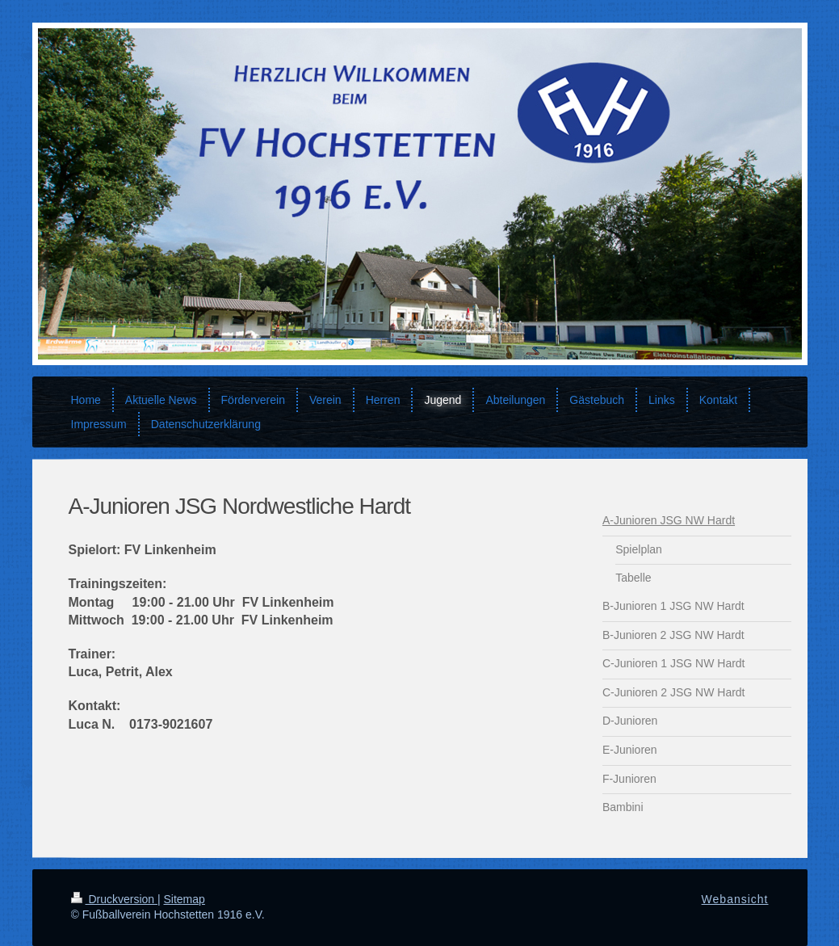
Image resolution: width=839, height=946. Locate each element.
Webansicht (735, 899)
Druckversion (114, 899)
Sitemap (184, 899)
